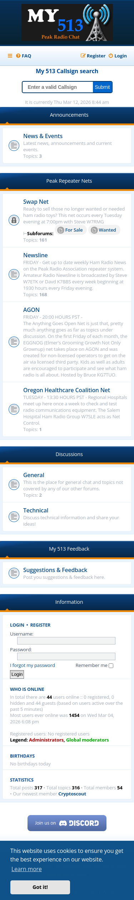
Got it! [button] (40, 887)
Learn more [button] (26, 869)
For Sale (70, 230)
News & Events (43, 136)
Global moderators (87, 740)
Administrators (46, 740)
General (33, 475)
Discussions (69, 454)
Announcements (69, 114)
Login (17, 625)
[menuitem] (23, 56)
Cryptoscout (72, 794)
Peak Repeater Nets (69, 180)
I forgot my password (32, 665)
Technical (35, 510)
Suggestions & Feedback (55, 570)
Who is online (27, 689)
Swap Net (36, 202)
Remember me (94, 665)
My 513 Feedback (69, 548)
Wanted (103, 230)
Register (40, 625)
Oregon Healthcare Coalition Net (66, 390)
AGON (31, 310)
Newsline (35, 255)
